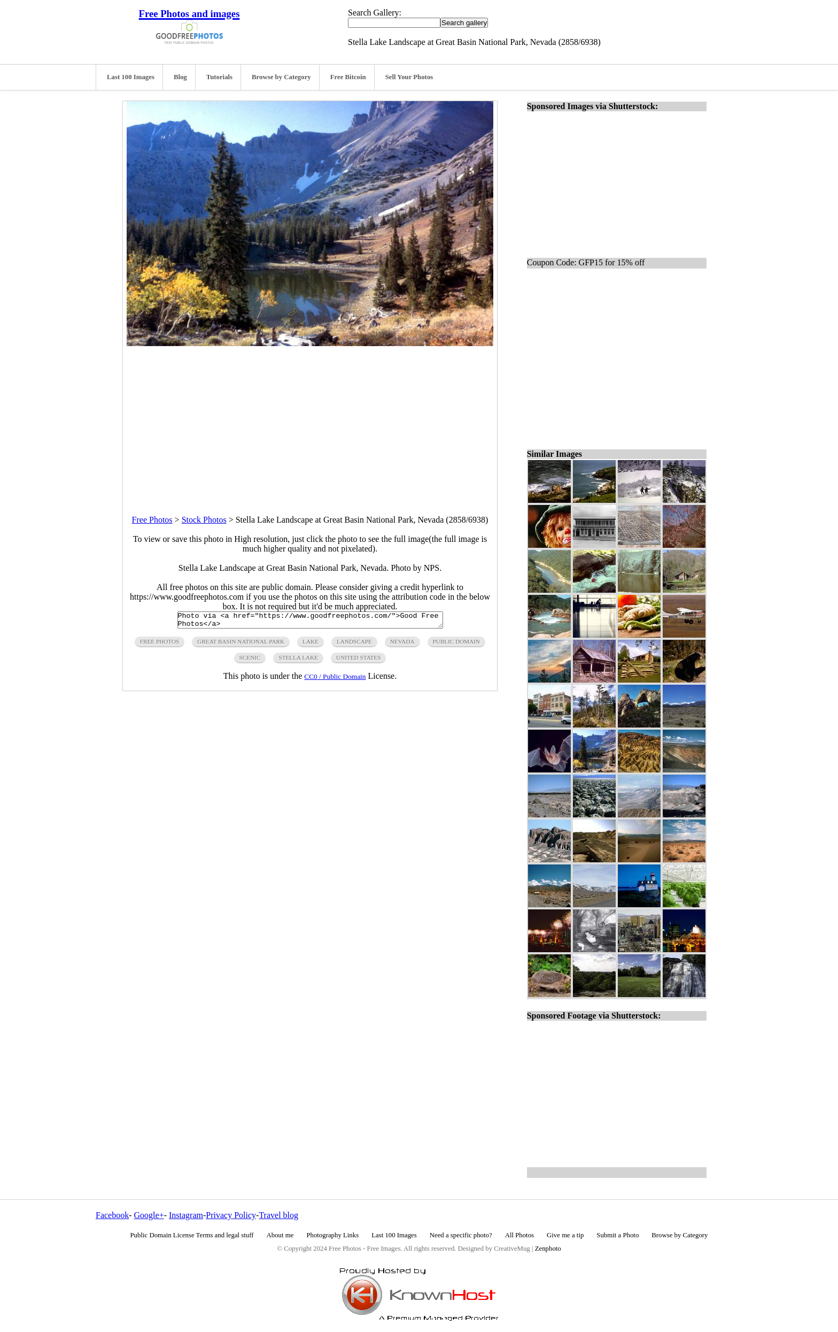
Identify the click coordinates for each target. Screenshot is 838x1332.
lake (310, 644)
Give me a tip (565, 1235)
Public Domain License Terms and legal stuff (192, 1235)
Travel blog (278, 1215)
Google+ (149, 1215)
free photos (159, 644)
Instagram (186, 1215)
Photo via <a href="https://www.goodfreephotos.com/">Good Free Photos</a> (310, 621)
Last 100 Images (130, 77)
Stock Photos (204, 519)
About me (280, 1235)
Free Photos (152, 519)
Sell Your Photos (409, 77)
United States (358, 660)
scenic (250, 660)
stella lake (298, 660)
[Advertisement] (310, 421)
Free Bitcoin (348, 77)
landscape (354, 644)
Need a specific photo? (461, 1235)
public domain (456, 644)
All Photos (519, 1235)
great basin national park (240, 644)
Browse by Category (281, 77)
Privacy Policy (231, 1215)
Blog (180, 77)
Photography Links (332, 1235)
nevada (402, 644)
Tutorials (219, 77)
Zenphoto (548, 1248)
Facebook (112, 1215)
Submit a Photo (617, 1235)
